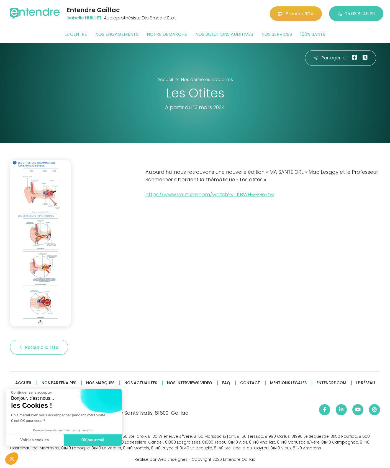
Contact (250, 383)
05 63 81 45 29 (356, 14)
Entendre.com (331, 383)
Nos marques (100, 383)
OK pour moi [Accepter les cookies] (92, 440)
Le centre (76, 34)
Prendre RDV (296, 14)
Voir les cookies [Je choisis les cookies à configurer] (34, 440)
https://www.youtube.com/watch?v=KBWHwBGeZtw (209, 194)
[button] (11, 458)
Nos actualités (140, 383)
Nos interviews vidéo (189, 383)
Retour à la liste (39, 347)
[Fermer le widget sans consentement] (31, 392)
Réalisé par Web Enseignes (161, 459)
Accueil (23, 383)
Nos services (276, 34)
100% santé (312, 34)
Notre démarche (167, 34)
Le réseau (365, 383)
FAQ (226, 383)
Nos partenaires (59, 383)
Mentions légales (288, 383)
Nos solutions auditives (224, 34)
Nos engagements (116, 34)
